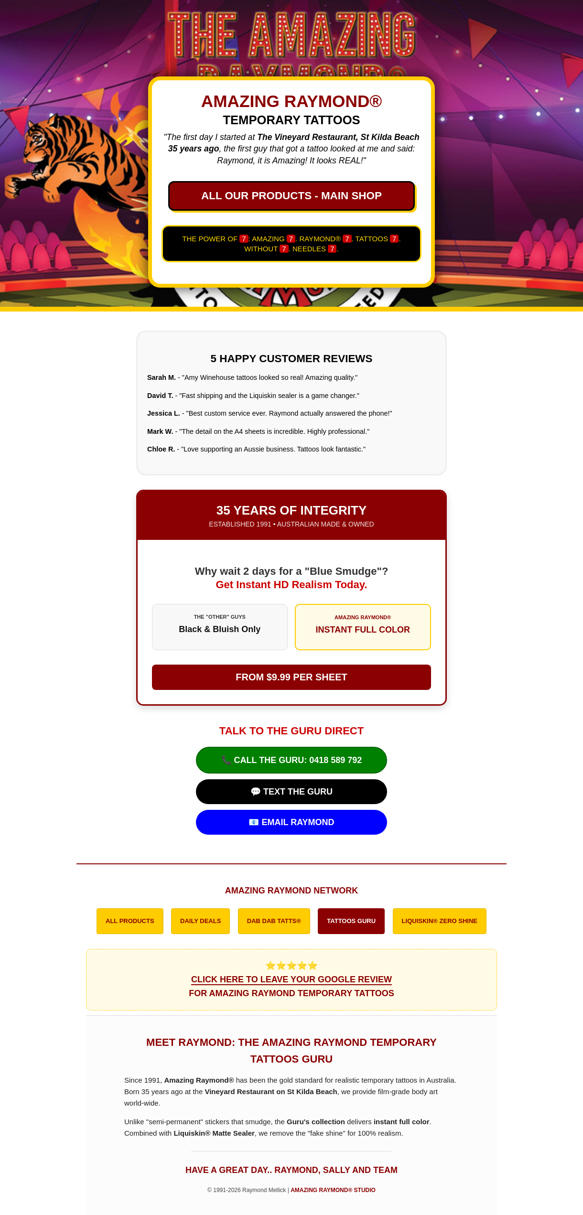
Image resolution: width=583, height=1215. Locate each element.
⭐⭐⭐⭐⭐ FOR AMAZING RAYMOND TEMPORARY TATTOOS (291, 979)
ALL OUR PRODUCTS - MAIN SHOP (291, 196)
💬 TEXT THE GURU (291, 791)
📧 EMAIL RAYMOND (291, 822)
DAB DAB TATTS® (274, 921)
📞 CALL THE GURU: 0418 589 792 (291, 760)
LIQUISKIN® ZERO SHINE (439, 921)
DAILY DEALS (200, 921)
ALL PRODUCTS (130, 921)
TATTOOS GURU (351, 921)
